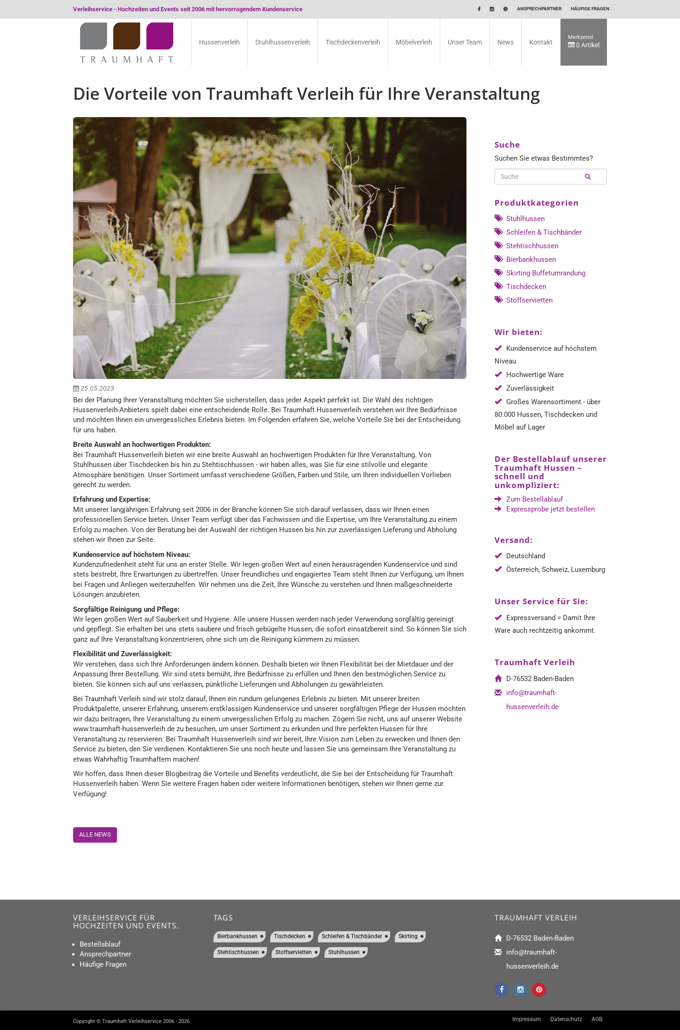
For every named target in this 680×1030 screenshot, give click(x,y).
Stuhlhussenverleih (282, 42)
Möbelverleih (414, 42)
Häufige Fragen (590, 8)
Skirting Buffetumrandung (540, 273)
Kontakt (541, 42)
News (505, 42)
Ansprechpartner (539, 8)
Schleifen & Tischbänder (538, 232)
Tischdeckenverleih (352, 42)
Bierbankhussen (525, 259)
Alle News (95, 834)
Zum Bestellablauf (534, 499)
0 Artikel (583, 41)
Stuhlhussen (520, 219)
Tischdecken (520, 286)
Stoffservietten (524, 300)
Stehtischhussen (526, 246)
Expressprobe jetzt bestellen (550, 509)
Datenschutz (566, 1019)
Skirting (408, 936)
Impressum (526, 1019)
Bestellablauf (100, 944)
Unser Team (465, 42)
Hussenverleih (219, 42)
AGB (596, 1019)
